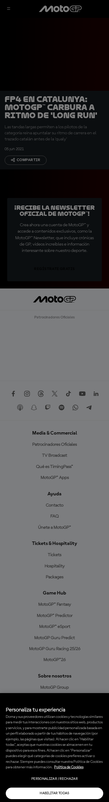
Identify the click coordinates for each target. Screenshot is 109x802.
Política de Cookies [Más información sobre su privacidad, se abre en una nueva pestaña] (68, 767)
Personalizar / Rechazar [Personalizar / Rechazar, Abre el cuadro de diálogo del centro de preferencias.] (54, 779)
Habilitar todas (54, 793)
